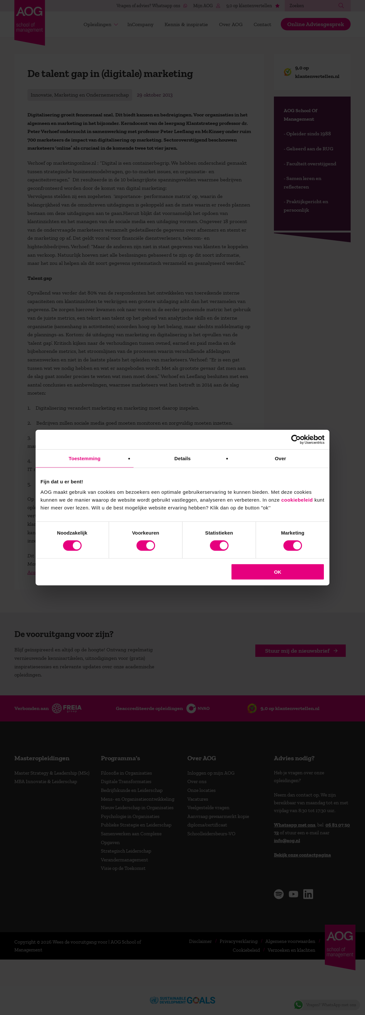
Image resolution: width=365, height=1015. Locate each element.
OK (277, 571)
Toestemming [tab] (85, 458)
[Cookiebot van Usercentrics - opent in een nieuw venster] (296, 440)
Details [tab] (182, 458)
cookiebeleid (297, 499)
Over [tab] (280, 458)
